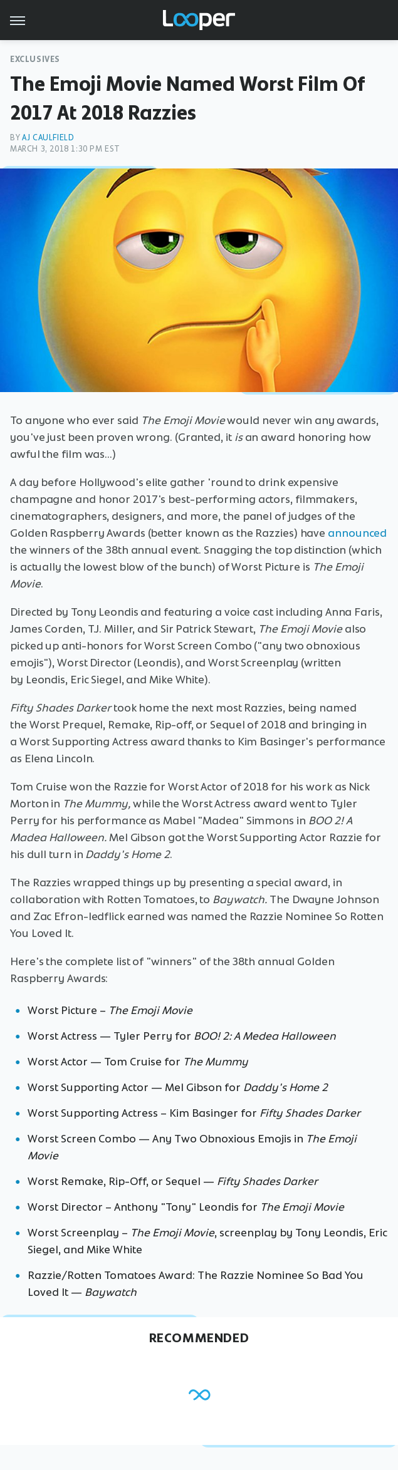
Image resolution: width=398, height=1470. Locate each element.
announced (357, 533)
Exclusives (35, 59)
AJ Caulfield (48, 137)
